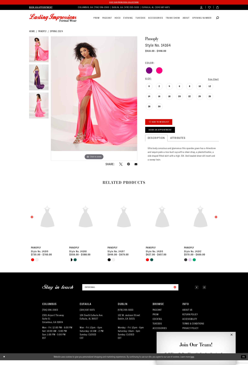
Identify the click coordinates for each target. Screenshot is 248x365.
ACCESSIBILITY (189, 324)
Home (32, 32)
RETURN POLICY (190, 319)
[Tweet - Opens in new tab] (120, 164)
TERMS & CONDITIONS (193, 328)
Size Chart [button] (212, 79)
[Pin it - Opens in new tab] (128, 164)
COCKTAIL (157, 324)
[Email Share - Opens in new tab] (136, 164)
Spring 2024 (56, 32)
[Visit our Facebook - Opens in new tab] (193, 292)
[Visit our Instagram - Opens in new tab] (203, 292)
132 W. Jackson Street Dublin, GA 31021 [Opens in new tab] (129, 322)
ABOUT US (187, 314)
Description (156, 142)
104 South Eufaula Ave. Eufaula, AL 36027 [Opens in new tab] (91, 322)
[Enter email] (130, 292)
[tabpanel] (39, 51)
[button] (201, 7)
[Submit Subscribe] (174, 292)
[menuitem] (41, 7)
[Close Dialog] (5, 361)
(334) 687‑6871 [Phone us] (162, 8)
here (192, 361)
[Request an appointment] (41, 7)
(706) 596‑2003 (50, 314)
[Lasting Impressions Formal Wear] (53, 18)
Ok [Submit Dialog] (243, 361)
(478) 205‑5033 (125, 314)
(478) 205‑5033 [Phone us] (132, 8)
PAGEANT (157, 314)
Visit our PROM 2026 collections (124, 2)
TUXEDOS (157, 328)
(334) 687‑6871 (87, 314)
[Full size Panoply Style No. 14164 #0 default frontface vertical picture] (94, 99)
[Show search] (217, 19)
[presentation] (47, 221)
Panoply (42, 32)
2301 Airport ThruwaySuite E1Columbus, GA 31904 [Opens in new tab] (53, 323)
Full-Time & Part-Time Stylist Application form (196, 354)
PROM (156, 319)
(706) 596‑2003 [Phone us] (102, 8)
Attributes (178, 142)
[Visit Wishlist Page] (209, 7)
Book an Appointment (164, 133)
